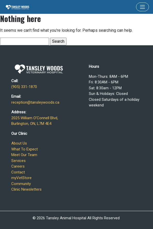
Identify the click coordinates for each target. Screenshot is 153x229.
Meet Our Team (24, 154)
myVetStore (21, 178)
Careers (18, 166)
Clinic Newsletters (26, 189)
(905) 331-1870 (24, 86)
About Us (19, 143)
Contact (18, 172)
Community (21, 183)
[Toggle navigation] (142, 7)
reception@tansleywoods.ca (35, 102)
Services (18, 160)
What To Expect (24, 149)
